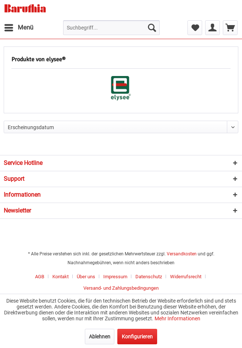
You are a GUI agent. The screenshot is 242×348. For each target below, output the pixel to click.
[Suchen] (152, 27)
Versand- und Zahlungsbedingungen (121, 288)
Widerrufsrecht (185, 276)
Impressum (115, 276)
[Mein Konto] (212, 27)
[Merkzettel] (194, 27)
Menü (18, 26)
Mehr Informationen (177, 318)
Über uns (86, 276)
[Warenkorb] (230, 27)
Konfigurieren (137, 337)
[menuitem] (18, 27)
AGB (39, 276)
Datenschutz (148, 276)
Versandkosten (182, 253)
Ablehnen (99, 337)
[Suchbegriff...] (111, 27)
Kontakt (60, 276)
